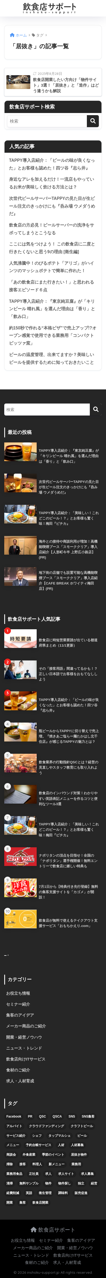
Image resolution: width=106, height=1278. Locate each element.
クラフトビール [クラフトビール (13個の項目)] (82, 1126)
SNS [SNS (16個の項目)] (72, 1116)
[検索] (93, 121)
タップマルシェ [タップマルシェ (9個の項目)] (59, 1136)
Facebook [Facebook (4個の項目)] (13, 1116)
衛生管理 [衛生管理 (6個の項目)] (45, 1193)
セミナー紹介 (18, 1004)
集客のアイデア (20, 1015)
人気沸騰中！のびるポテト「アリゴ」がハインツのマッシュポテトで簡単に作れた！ (51, 267)
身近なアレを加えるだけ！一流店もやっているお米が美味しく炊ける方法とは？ (51, 183)
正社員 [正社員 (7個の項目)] (34, 1174)
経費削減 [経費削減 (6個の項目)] (12, 1193)
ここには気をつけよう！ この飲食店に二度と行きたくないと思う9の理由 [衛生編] (52, 248)
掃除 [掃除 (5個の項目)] (9, 1164)
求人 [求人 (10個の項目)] (48, 1174)
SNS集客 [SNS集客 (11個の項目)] (88, 1116)
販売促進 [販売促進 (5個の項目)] (81, 1193)
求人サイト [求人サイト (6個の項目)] (66, 1174)
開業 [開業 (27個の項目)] (9, 1202)
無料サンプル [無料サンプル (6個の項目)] (29, 1183)
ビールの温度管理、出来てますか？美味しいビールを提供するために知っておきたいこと (51, 358)
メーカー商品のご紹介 (26, 1026)
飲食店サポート (53, 1229)
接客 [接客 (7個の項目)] (22, 1164)
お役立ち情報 (18, 993)
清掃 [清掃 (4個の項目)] (9, 1183)
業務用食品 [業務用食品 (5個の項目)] (14, 1174)
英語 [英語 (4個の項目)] (29, 1193)
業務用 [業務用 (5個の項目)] (76, 1164)
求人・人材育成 (20, 1081)
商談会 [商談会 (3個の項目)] (11, 1154)
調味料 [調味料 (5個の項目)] (63, 1193)
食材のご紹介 (18, 1070)
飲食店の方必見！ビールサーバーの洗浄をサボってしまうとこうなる (51, 229)
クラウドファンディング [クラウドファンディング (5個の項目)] (46, 1126)
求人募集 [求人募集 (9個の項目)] (87, 1174)
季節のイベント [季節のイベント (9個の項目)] (53, 1154)
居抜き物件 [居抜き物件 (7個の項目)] (79, 1154)
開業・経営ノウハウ (24, 1037)
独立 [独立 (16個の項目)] (81, 1183)
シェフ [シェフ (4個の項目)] (37, 1136)
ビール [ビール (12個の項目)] (82, 1136)
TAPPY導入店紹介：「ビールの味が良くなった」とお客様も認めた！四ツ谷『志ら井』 (52, 164)
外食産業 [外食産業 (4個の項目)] (29, 1154)
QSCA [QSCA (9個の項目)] (57, 1116)
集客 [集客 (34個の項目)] (22, 1202)
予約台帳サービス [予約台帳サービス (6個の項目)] (38, 1145)
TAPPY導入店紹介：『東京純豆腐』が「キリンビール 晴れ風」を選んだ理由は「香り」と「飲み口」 (52, 309)
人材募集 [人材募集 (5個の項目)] (77, 1145)
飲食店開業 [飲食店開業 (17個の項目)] (40, 1202)
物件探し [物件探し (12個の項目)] (64, 1183)
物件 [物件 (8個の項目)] (48, 1183)
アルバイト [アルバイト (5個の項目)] (14, 1126)
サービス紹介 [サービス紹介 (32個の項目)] (16, 1136)
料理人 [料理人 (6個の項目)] (37, 1164)
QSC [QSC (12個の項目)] (42, 1116)
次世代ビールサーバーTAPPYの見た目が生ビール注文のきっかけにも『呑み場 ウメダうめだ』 (52, 206)
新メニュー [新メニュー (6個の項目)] (57, 1164)
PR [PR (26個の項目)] (30, 1116)
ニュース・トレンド (24, 1048)
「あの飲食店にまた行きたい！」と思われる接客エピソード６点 (51, 286)
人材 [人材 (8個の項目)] (61, 1145)
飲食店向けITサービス (25, 1059)
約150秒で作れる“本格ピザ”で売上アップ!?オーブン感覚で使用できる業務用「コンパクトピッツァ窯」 (52, 335)
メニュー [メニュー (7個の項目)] (12, 1145)
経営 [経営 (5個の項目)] (94, 1183)
